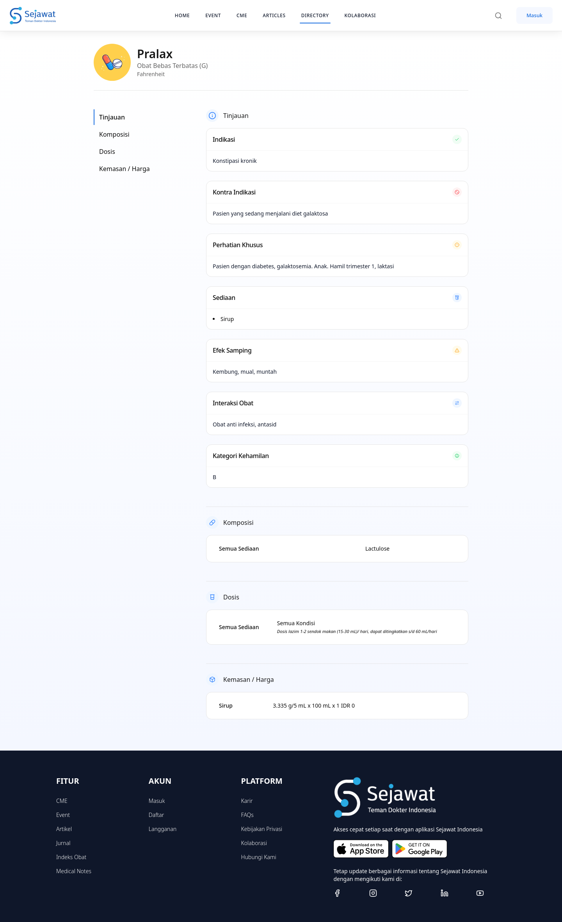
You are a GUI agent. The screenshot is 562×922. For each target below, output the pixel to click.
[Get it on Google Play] (419, 849)
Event (63, 815)
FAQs (247, 815)
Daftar (156, 815)
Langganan (162, 829)
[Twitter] (419, 893)
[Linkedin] (455, 893)
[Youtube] (491, 893)
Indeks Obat (71, 857)
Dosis (107, 151)
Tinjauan (112, 117)
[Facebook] (348, 893)
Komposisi (114, 134)
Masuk (534, 15)
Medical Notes (73, 871)
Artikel (64, 829)
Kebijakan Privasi (262, 829)
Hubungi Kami (258, 857)
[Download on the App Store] (361, 849)
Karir (247, 800)
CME (62, 800)
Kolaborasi (254, 843)
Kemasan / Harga (124, 168)
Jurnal (63, 843)
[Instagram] (384, 893)
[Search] (502, 15)
